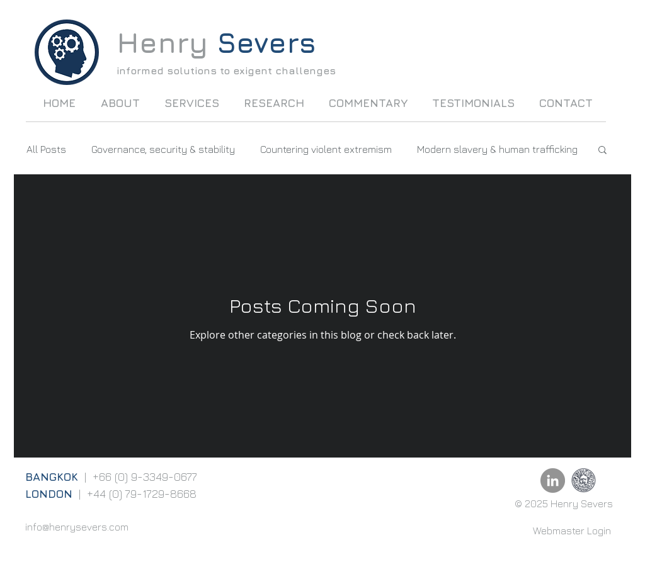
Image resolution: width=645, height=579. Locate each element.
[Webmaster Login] (572, 530)
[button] (602, 150)
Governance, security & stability (163, 149)
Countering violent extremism (326, 149)
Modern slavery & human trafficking (497, 149)
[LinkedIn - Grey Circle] (552, 480)
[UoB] (583, 480)
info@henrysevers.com (76, 526)
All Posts (46, 149)
